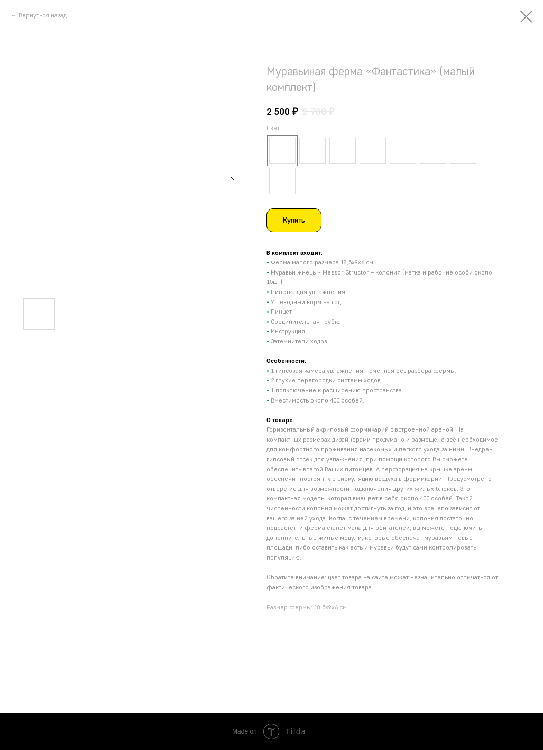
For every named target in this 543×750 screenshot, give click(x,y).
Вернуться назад (43, 15)
